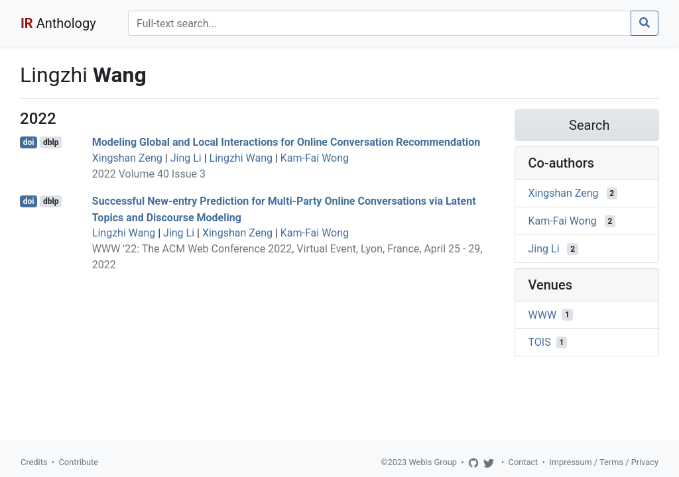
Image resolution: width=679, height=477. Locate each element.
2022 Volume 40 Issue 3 (149, 174)
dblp (50, 142)
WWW (542, 314)
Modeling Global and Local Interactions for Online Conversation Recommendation (286, 142)
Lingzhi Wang (241, 158)
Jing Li (186, 158)
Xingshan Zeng (127, 158)
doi (28, 142)
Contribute (78, 462)
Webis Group (432, 462)
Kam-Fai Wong (314, 158)
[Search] (379, 23)
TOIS (539, 342)
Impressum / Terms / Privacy (603, 462)
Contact (523, 462)
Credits (34, 462)
